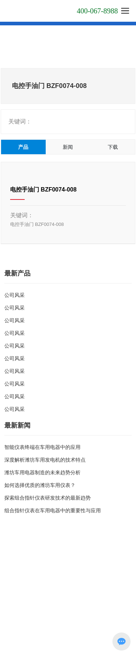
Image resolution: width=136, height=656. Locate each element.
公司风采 (14, 295)
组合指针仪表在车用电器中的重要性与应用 (52, 510)
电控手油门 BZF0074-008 (43, 189)
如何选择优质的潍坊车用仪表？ (39, 485)
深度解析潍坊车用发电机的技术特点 (45, 460)
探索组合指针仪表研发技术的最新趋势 (47, 498)
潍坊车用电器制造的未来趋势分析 (42, 472)
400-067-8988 (97, 11)
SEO (10, 625)
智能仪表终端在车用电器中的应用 (42, 447)
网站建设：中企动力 (94, 617)
